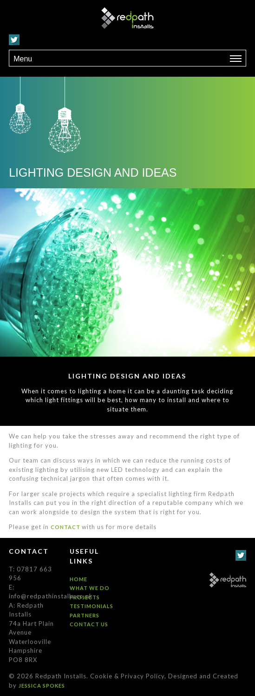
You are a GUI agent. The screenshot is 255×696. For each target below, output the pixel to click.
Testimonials (91, 606)
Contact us (89, 624)
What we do (90, 588)
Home (78, 579)
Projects (85, 597)
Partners (84, 615)
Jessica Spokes (42, 686)
